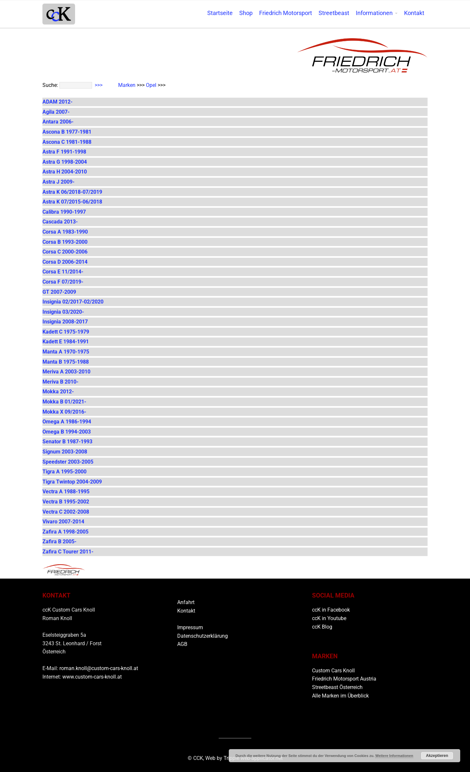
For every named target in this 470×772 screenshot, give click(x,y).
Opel (151, 85)
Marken (126, 85)
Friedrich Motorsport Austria (344, 679)
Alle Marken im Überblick (340, 696)
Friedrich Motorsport (285, 13)
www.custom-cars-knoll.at (92, 677)
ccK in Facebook (331, 610)
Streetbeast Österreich (337, 687)
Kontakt (414, 13)
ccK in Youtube (329, 618)
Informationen (374, 13)
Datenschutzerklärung (202, 636)
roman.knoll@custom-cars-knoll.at (98, 668)
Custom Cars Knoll (333, 670)
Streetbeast (334, 13)
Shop (246, 13)
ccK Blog (322, 627)
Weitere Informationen (394, 756)
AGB (182, 644)
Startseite (220, 13)
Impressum (190, 627)
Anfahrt (186, 602)
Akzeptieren (437, 755)
